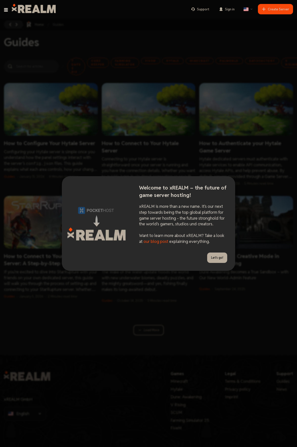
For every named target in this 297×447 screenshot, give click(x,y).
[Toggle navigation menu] (6, 10)
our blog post (156, 241)
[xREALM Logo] (34, 9)
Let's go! (217, 257)
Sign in (227, 9)
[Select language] (248, 9)
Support (200, 9)
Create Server (275, 9)
